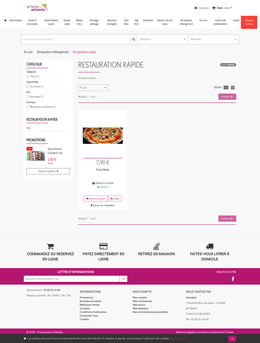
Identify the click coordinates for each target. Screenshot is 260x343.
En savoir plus (178, 338)
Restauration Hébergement (186, 22)
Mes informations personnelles (150, 312)
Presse (229, 332)
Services (203, 20)
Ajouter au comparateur (103, 205)
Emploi (236, 20)
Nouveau (37, 96)
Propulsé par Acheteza (50, 332)
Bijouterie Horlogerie (112, 22)
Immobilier (148, 20)
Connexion (201, 8)
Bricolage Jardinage (94, 22)
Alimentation (15, 20)
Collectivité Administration (220, 22)
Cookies (84, 319)
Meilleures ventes (89, 304)
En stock (36, 86)
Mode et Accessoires (32, 22)
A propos (85, 308)
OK (123, 278)
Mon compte (140, 297)
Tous (34, 76)
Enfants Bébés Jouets (51, 22)
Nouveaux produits (90, 301)
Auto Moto (126, 22)
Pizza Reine (102, 170)
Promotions (36, 140)
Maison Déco (79, 22)
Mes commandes (142, 301)
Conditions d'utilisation (93, 312)
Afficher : (218, 87)
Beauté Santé (67, 22)
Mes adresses (140, 308)
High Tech (136, 22)
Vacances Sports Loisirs (165, 22)
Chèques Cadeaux (249, 22)
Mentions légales (186, 332)
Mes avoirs (139, 304)
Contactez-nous (89, 315)
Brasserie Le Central (43, 106)
